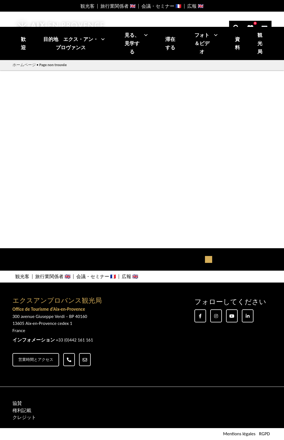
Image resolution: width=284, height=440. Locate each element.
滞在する (170, 43)
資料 (237, 43)
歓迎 (23, 43)
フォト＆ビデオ (206, 43)
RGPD (264, 434)
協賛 (17, 403)
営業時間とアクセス (35, 359)
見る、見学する (136, 43)
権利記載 (21, 410)
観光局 (259, 43)
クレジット (24, 417)
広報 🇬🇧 (195, 6)
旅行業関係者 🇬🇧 (118, 6)
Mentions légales (239, 434)
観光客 (87, 6)
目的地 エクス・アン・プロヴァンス (74, 43)
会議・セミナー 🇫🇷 (161, 6)
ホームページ (24, 65)
